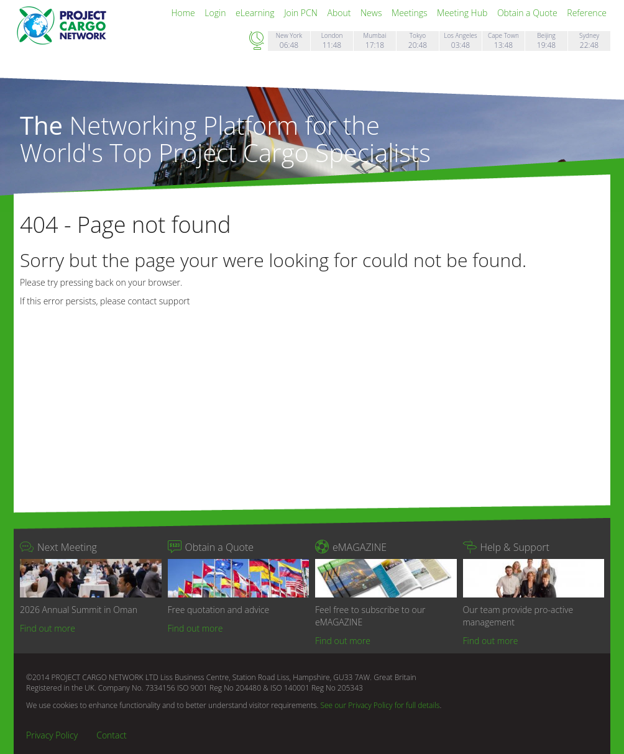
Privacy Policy (52, 735)
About (340, 13)
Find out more (47, 628)
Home (184, 13)
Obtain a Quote (528, 13)
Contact (111, 735)
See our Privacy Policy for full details (379, 705)
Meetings (410, 13)
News (372, 13)
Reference (587, 13)
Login (216, 13)
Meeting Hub (463, 13)
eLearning (256, 13)
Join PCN (301, 13)
